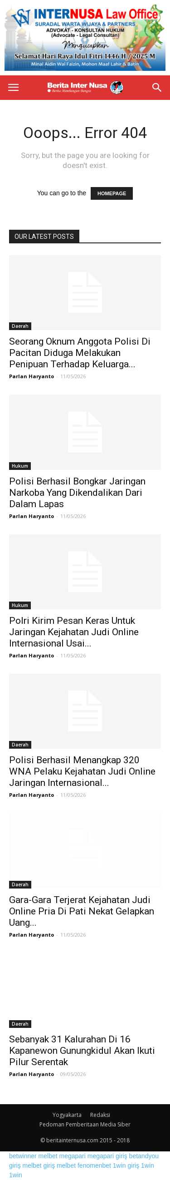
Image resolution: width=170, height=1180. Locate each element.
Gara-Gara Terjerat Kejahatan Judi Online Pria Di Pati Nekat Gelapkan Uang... (81, 911)
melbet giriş (39, 1165)
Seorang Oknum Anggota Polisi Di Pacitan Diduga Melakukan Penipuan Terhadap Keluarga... (80, 353)
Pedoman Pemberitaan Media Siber (85, 1124)
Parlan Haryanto (31, 376)
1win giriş (126, 1165)
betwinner (23, 1156)
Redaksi (100, 1115)
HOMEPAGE (111, 193)
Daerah (20, 326)
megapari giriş (107, 1156)
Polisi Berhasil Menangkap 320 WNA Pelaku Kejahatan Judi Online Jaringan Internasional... (82, 771)
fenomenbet (94, 1165)
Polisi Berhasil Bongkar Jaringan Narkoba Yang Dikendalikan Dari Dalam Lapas (77, 492)
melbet (48, 1156)
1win (147, 1165)
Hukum (20, 466)
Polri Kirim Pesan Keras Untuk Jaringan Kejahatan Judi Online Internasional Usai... (74, 632)
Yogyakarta (67, 1115)
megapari (72, 1156)
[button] (157, 87)
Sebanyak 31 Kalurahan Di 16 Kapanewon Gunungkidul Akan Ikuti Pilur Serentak (82, 1050)
